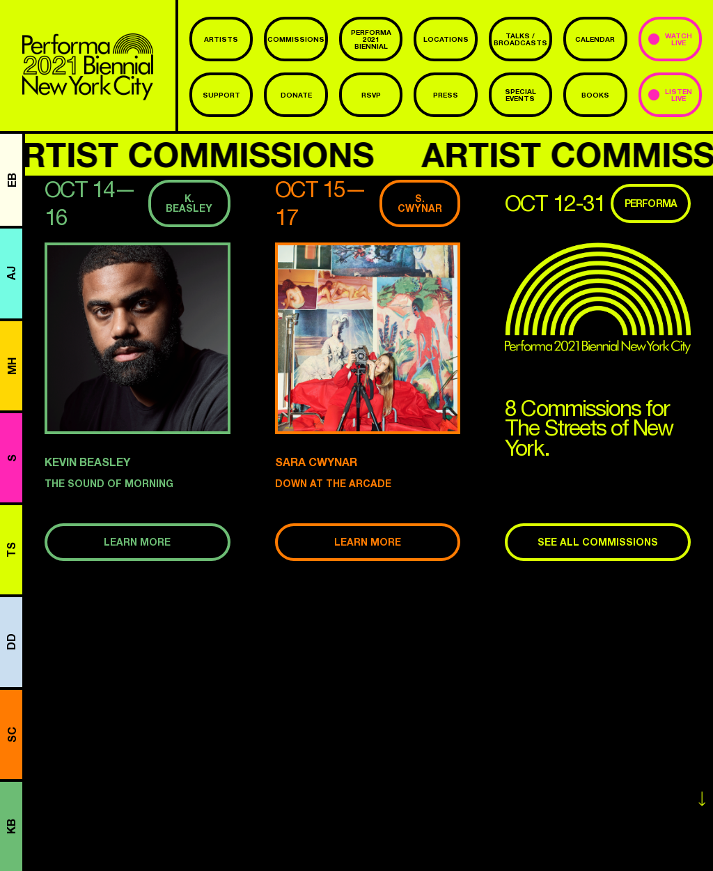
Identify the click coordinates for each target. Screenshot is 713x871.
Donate (296, 95)
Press (445, 95)
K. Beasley (189, 203)
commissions (295, 39)
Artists (221, 39)
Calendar (595, 39)
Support (221, 95)
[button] (137, 338)
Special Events (520, 94)
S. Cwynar (420, 203)
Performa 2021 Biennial (371, 39)
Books (595, 95)
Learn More (137, 542)
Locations (446, 39)
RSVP (371, 95)
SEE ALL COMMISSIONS (598, 542)
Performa (651, 203)
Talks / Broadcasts (520, 39)
